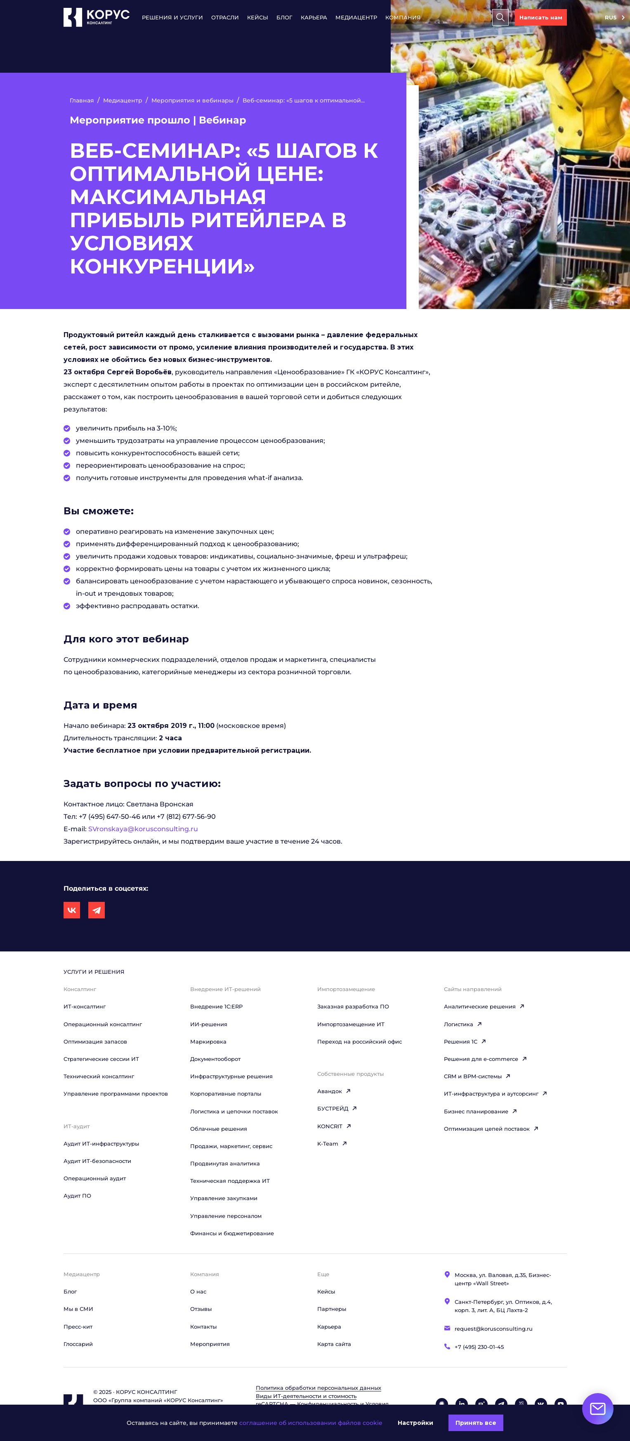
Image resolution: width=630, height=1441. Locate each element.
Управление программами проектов (116, 1093)
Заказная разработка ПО (353, 1006)
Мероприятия (210, 1344)
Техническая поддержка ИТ (230, 1180)
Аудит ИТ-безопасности (97, 1161)
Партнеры (331, 1308)
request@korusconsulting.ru (494, 1328)
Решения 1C (465, 1041)
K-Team (332, 1143)
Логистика (463, 1024)
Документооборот (215, 1059)
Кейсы (257, 17)
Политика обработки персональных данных (318, 1387)
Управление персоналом (226, 1216)
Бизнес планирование (480, 1111)
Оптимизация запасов (95, 1041)
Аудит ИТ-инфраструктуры (101, 1143)
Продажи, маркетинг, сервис (231, 1146)
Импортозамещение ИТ (351, 1024)
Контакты (203, 1326)
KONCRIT (334, 1126)
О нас (198, 1291)
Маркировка (208, 1041)
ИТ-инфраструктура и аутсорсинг (495, 1093)
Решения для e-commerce (485, 1059)
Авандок (334, 1091)
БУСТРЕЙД (337, 1108)
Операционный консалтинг (103, 1024)
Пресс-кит (78, 1326)
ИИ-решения (208, 1024)
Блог (284, 17)
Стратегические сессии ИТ (101, 1059)
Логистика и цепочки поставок (234, 1111)
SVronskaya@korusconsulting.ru (143, 829)
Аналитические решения (484, 1006)
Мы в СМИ (78, 1308)
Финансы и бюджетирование (232, 1233)
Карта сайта (334, 1344)
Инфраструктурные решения (231, 1076)
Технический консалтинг (99, 1076)
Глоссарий (78, 1344)
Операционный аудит (95, 1178)
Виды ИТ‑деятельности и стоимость (306, 1396)
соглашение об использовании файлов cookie (310, 1423)
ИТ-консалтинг (85, 1006)
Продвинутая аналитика (225, 1163)
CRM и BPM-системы (477, 1076)
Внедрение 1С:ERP (216, 1006)
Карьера (314, 17)
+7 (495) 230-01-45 (479, 1347)
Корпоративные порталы (225, 1093)
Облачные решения (218, 1128)
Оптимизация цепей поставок (491, 1128)
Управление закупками (223, 1198)
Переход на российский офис (359, 1041)
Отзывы (201, 1308)
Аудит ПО (77, 1195)
